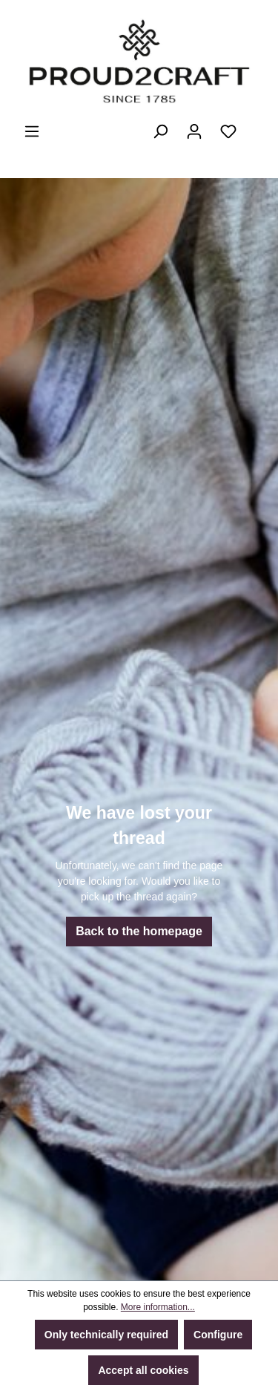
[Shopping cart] (254, 125)
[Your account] (194, 131)
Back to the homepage (139, 931)
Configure (217, 1335)
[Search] (160, 131)
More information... (158, 1307)
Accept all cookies (143, 1370)
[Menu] (32, 131)
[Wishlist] (228, 131)
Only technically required (106, 1335)
